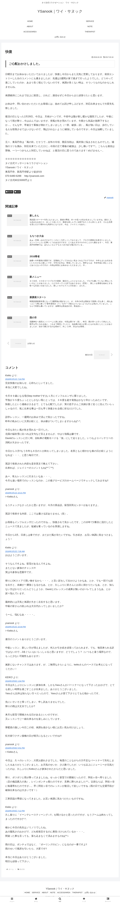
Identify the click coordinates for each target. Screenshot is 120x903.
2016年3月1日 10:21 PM (15, 495)
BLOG (9, 192)
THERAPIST (79, 895)
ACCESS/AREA (64, 895)
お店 (17, 192)
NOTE (52, 895)
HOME (24, 895)
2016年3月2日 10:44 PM (15, 629)
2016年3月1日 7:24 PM (15, 381)
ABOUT (44, 895)
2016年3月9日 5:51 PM (15, 750)
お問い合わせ (92, 895)
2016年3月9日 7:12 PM (15, 813)
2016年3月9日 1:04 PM (15, 683)
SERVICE (34, 895)
